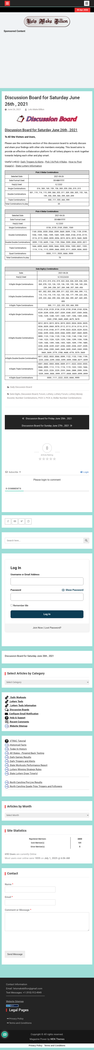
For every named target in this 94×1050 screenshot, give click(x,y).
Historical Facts (15, 745)
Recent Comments (17, 721)
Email (9, 897)
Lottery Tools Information (20, 705)
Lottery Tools (14, 701)
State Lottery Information (29, 165)
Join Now (38, 627)
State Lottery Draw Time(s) (21, 773)
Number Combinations (26, 398)
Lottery (49, 394)
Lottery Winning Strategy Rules (23, 769)
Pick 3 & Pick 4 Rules (56, 161)
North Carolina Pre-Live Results (23, 782)
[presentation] (28, 945)
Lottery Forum (61, 394)
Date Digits (15, 394)
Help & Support (15, 717)
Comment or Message (18, 909)
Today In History (16, 749)
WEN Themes (57, 1039)
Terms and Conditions (20, 1023)
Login (84, 472)
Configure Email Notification (21, 713)
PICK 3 (41, 398)
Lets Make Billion (36, 109)
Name (9, 884)
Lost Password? (53, 627)
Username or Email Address (25, 574)
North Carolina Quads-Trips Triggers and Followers (33, 786)
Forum (42, 394)
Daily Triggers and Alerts (20, 761)
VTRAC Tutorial (15, 740)
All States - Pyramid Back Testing (24, 753)
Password (16, 590)
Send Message (15, 954)
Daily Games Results (18, 757)
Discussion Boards (17, 709)
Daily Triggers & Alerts (32, 161)
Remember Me (19, 605)
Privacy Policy (16, 1018)
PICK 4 (49, 398)
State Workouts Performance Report (26, 765)
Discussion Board (29, 394)
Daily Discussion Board (21, 387)
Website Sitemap (16, 726)
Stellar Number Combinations (67, 398)
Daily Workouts (15, 697)
